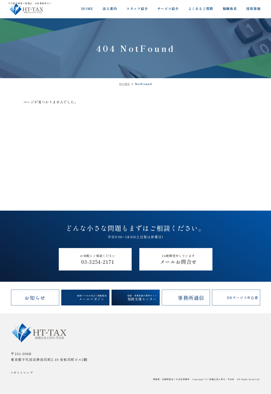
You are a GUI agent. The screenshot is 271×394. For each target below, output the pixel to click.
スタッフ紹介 (137, 8)
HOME (87, 8)
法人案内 (110, 8)
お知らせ (34, 297)
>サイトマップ (22, 373)
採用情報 (253, 8)
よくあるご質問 (200, 8)
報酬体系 (230, 8)
